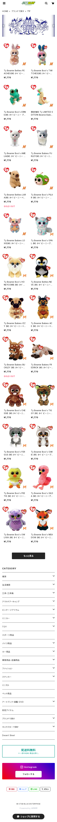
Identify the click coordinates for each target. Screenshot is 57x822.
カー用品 (6, 652)
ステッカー (7, 677)
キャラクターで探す (10, 727)
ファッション (7, 668)
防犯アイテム (8, 710)
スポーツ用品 (8, 635)
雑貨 (4, 576)
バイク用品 (7, 643)
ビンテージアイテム (10, 610)
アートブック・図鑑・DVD (13, 702)
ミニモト (5, 685)
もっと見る (28, 555)
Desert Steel (8, 735)
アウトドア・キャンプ (11, 601)
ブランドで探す (17, 11)
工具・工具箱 (8, 593)
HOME (5, 11)
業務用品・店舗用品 (11, 660)
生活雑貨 (6, 585)
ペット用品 (7, 693)
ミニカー (6, 618)
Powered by (28, 808)
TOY (4, 626)
